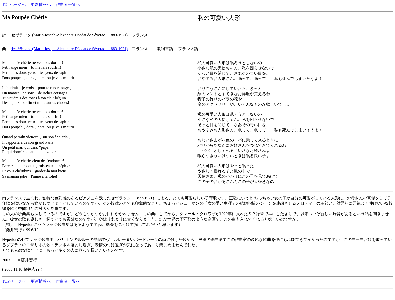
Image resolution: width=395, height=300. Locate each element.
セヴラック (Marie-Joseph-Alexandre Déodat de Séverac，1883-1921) (69, 49)
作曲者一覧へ (68, 4)
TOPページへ (14, 4)
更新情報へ (41, 4)
